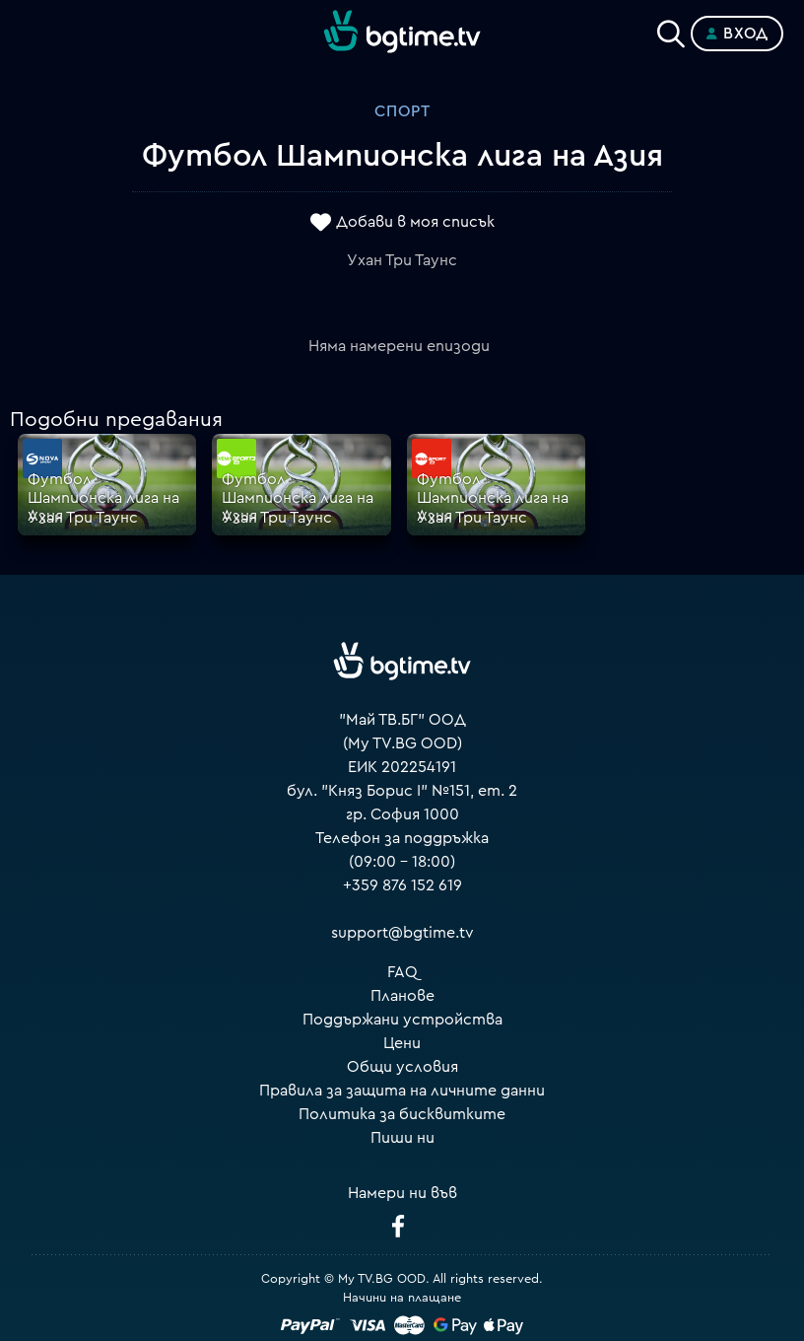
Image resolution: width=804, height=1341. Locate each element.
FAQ (402, 972)
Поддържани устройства (402, 1019)
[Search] (671, 29)
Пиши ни (402, 1138)
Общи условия (402, 1067)
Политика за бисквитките (402, 1114)
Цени (402, 1043)
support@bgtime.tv (402, 933)
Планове (402, 996)
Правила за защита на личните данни (402, 1090)
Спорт (402, 111)
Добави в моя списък (415, 222)
